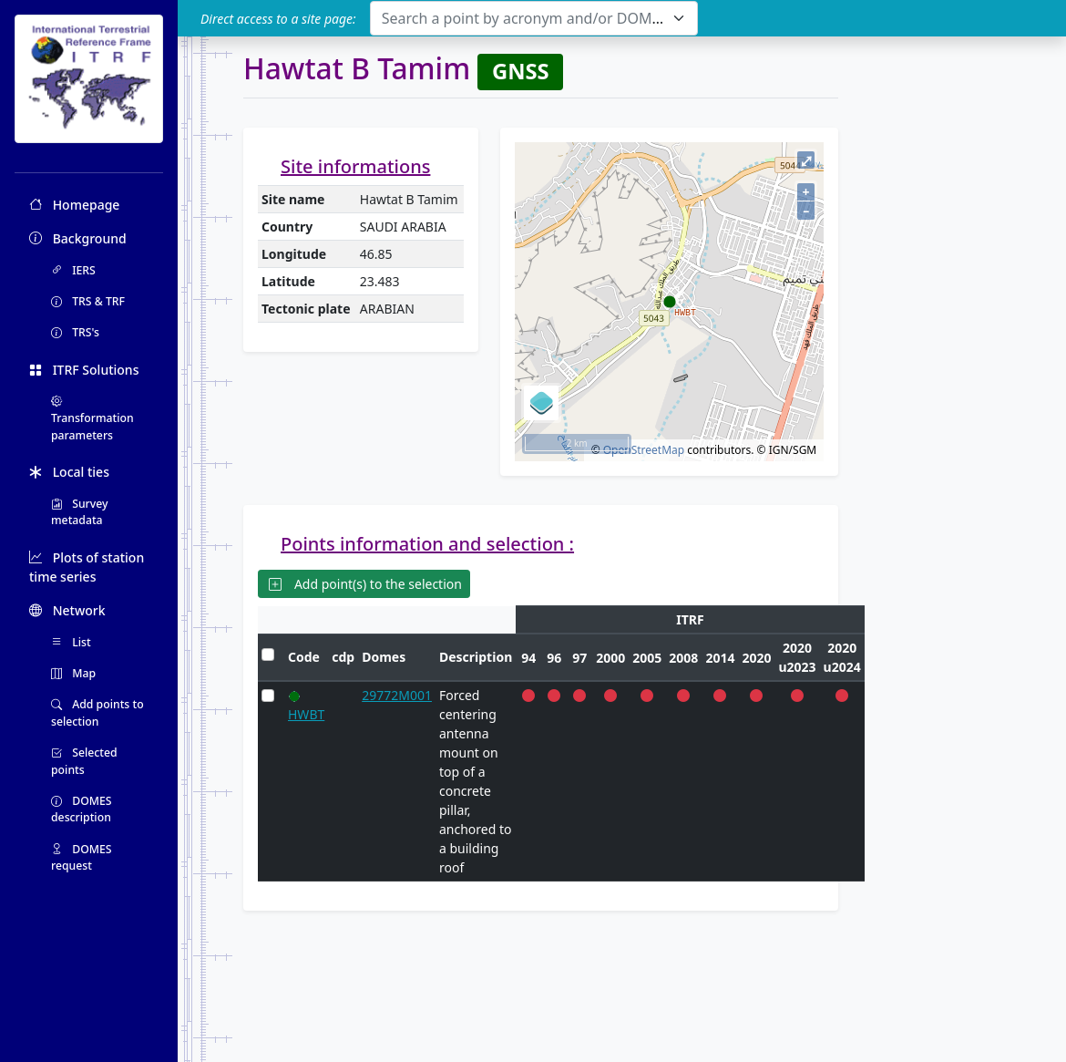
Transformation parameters (92, 418)
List (71, 642)
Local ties (69, 471)
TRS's (75, 332)
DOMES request (81, 857)
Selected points (84, 761)
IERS (73, 270)
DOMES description (81, 809)
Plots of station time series (86, 567)
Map (73, 673)
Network (67, 610)
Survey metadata (79, 512)
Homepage (74, 204)
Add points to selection (97, 712)
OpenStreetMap (643, 450)
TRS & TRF (88, 301)
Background (78, 238)
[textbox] (523, 18)
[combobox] (534, 18)
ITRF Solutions (83, 369)
